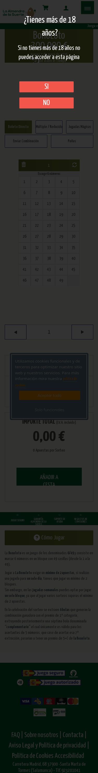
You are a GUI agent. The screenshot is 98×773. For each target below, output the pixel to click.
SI (46, 87)
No (46, 103)
